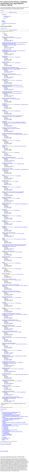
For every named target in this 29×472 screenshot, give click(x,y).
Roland (4, 104)
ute (3, 152)
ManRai (11, 59)
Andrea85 (4, 175)
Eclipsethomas (5, 245)
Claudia (4, 62)
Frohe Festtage (4, 349)
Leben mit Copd (19, 74)
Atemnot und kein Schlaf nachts (6, 336)
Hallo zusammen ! (4, 220)
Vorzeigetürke (12, 394)
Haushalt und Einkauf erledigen (6, 197)
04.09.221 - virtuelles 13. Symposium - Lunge (8, 232)
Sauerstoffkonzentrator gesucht (6, 49)
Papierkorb (18, 128)
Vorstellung (3, 307)
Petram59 (4, 308)
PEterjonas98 (5, 198)
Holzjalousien (4, 267)
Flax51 (4, 169)
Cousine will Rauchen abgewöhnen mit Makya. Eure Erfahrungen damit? (12, 115)
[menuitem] (7, 16)
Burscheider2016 (5, 362)
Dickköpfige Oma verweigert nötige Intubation (9, 343)
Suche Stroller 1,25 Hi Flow (6, 355)
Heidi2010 (11, 189)
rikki (4, 386)
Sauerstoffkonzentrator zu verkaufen (7, 168)
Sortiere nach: (16, 403)
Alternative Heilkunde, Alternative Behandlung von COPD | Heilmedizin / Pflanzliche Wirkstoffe (14, 68)
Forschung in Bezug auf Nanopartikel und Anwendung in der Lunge (12, 133)
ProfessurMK (5, 68)
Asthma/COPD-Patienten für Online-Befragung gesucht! (10, 67)
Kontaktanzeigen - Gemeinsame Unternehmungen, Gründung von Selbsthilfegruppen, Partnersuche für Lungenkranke (14, 122)
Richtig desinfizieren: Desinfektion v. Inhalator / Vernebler (10, 284)
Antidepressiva (4, 226)
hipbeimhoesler (5, 44)
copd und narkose (4, 145)
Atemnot (3, 238)
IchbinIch (11, 125)
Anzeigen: (5, 403)
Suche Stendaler (4, 121)
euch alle (3, 262)
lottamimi (4, 80)
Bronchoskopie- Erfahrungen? (6, 385)
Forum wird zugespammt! (6, 273)
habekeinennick (5, 50)
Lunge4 (4, 374)
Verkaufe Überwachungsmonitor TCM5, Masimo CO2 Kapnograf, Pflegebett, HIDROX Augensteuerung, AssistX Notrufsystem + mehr (14, 43)
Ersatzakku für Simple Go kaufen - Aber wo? (8, 361)
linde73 (4, 98)
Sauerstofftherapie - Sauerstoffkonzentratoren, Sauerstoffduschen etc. (12, 363)
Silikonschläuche (4, 103)
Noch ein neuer (4, 139)
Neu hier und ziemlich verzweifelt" (7, 296)
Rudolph (4, 140)
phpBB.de (10, 442)
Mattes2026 (5, 37)
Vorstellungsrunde (18, 37)
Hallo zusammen (4, 186)
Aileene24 (11, 347)
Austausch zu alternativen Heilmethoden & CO (9, 157)
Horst (4, 279)
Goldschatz (5, 192)
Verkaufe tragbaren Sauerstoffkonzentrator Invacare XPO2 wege (11, 313)
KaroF (4, 251)
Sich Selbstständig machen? (6, 256)
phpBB (5, 441)
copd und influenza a (5, 79)
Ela (3, 268)
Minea (4, 146)
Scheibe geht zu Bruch (5, 180)
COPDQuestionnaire (6, 368)
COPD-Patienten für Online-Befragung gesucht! (9, 73)
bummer (11, 265)
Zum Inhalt (2, 10)
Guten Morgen (4, 302)
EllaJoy (4, 134)
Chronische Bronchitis (19, 80)
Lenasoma (11, 305)
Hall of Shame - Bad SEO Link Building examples (9, 127)
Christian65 (5, 297)
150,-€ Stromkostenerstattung (6, 373)
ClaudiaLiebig (5, 163)
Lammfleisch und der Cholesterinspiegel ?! (8, 391)
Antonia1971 (5, 274)
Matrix (4, 337)
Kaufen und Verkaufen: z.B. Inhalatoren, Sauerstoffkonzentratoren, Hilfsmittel (13, 44)
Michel (11, 230)
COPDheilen (11, 294)
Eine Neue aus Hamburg (5, 61)
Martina (4, 116)
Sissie (4, 181)
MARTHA (4, 215)
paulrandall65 (5, 128)
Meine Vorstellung (4, 56)
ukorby (4, 203)
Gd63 (4, 210)
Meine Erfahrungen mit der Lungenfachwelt (8, 325)
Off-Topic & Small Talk (20, 86)
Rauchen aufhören (18, 116)
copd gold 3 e (4, 151)
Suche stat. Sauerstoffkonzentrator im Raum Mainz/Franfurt (10, 396)
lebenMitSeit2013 (6, 158)
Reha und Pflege (19, 326)
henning (11, 359)
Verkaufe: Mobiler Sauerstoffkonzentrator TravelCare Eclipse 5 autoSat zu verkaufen (14, 244)
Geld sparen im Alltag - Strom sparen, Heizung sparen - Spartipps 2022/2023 (13, 191)
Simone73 (4, 314)
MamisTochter (5, 380)
